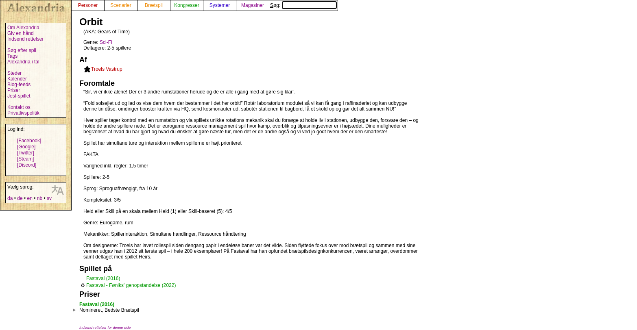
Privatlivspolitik (23, 113)
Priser (13, 90)
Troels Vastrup (106, 69)
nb (39, 198)
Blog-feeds (19, 84)
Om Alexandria (23, 27)
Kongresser (186, 5)
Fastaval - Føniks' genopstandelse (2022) (131, 285)
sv (49, 198)
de (19, 198)
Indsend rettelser (25, 39)
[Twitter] (25, 153)
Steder (14, 73)
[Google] (26, 147)
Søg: (303, 5)
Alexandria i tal (23, 62)
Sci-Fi (106, 42)
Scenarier (120, 5)
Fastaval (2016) (103, 278)
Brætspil (154, 5)
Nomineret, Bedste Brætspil (109, 310)
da (10, 198)
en (29, 198)
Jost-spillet (19, 96)
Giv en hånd (20, 33)
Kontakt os (19, 107)
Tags (12, 56)
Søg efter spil (21, 50)
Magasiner (252, 5)
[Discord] (26, 165)
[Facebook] (29, 140)
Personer (88, 5)
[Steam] (25, 159)
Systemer (219, 5)
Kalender (17, 79)
